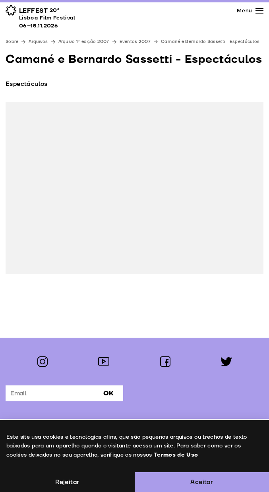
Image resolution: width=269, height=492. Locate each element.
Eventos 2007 (135, 42)
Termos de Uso (175, 455)
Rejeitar (67, 482)
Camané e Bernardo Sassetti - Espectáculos (210, 42)
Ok (108, 393)
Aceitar (201, 482)
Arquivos (38, 42)
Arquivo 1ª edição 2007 (83, 42)
